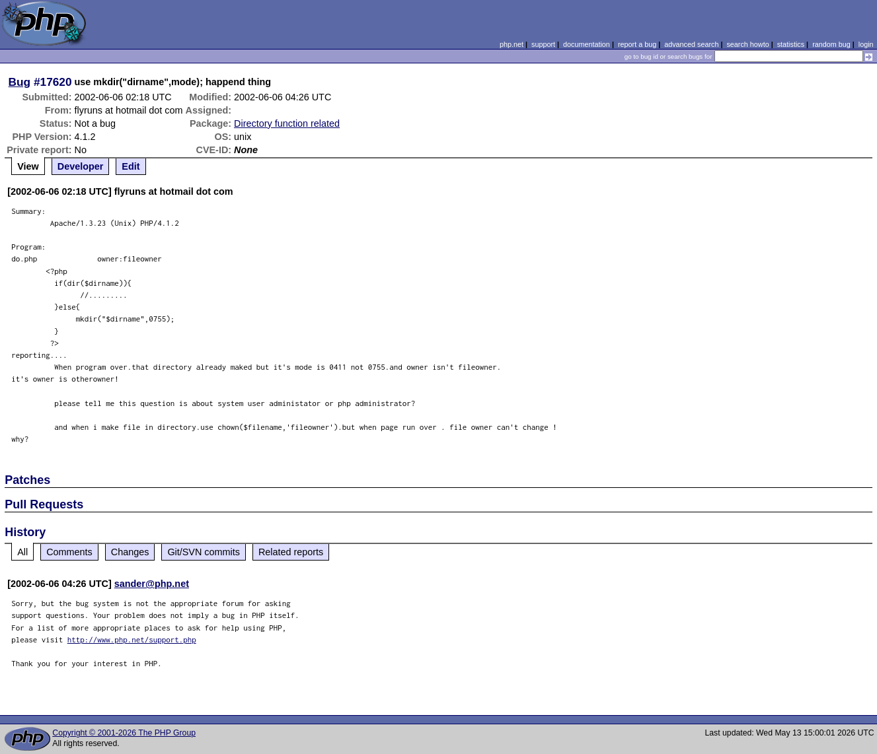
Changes (130, 552)
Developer (80, 166)
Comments (69, 552)
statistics (790, 44)
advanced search (691, 44)
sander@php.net (151, 583)
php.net (511, 44)
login (866, 44)
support (543, 44)
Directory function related (287, 123)
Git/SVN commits (203, 552)
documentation (586, 44)
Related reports (290, 552)
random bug (831, 44)
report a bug (637, 44)
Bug (20, 81)
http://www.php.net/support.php (131, 639)
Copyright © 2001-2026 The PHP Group (124, 732)
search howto (747, 44)
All (22, 552)
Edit (130, 166)
